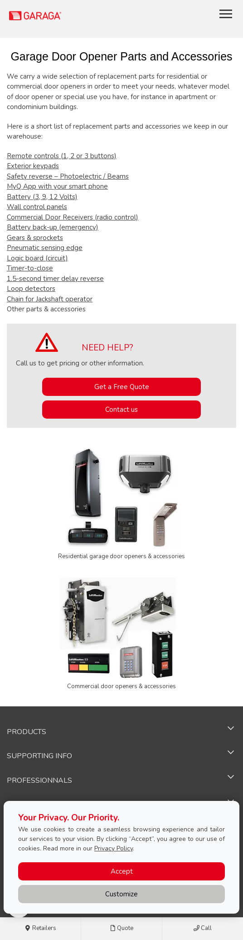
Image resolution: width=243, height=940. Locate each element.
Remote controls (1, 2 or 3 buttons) (62, 155)
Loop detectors (31, 288)
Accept (122, 871)
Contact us (121, 409)
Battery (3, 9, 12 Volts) (42, 196)
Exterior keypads (33, 165)
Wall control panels (37, 206)
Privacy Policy (113, 848)
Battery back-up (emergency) (52, 227)
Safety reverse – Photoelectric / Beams (68, 176)
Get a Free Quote (121, 386)
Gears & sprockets (35, 237)
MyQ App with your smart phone (57, 186)
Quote (121, 928)
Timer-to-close (30, 268)
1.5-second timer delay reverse (55, 278)
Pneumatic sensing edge (45, 247)
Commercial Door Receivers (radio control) (72, 217)
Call (203, 928)
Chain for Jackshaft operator (49, 299)
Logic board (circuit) (37, 258)
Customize (121, 894)
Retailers (40, 928)
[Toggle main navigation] (226, 13)
